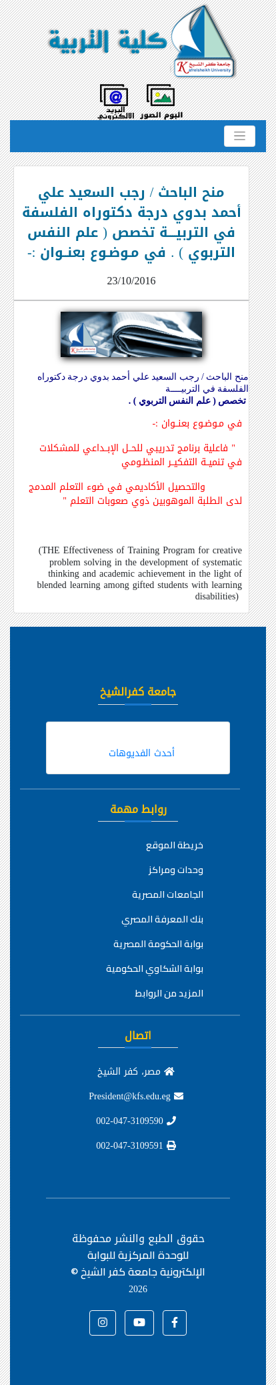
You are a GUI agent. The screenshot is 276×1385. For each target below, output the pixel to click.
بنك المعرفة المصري (162, 919)
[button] (175, 1323)
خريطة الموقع (174, 845)
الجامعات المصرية (167, 894)
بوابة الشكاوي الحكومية (154, 968)
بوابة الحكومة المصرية (158, 943)
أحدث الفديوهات (142, 753)
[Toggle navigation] (239, 136)
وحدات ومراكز (176, 869)
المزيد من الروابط (169, 993)
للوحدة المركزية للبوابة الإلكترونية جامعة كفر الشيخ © (138, 1271)
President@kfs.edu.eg (136, 1096)
